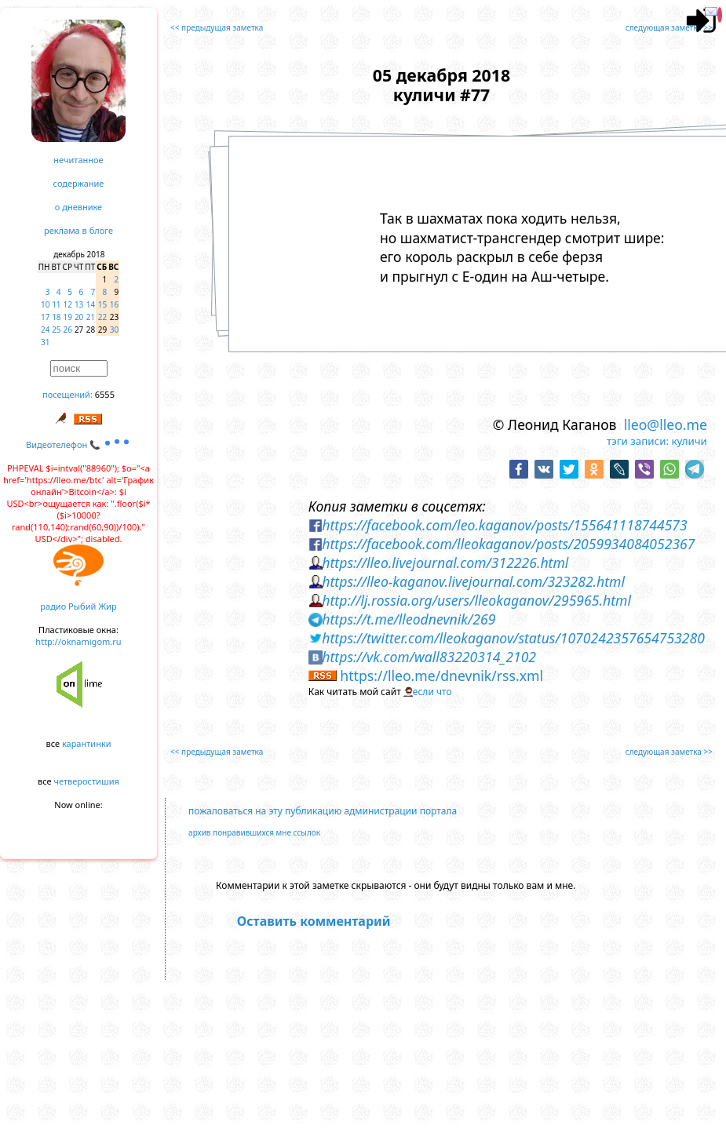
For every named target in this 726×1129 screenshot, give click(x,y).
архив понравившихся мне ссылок (254, 832)
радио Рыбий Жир (78, 606)
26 (68, 329)
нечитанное (78, 160)
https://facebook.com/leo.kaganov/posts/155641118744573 (504, 524)
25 (56, 329)
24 (45, 329)
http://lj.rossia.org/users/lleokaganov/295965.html (476, 600)
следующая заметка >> (669, 27)
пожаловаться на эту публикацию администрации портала (322, 811)
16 (114, 304)
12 (68, 304)
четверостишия (86, 781)
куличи (688, 441)
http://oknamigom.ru (78, 641)
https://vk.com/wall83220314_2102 (429, 656)
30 (114, 329)
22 (102, 316)
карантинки (86, 743)
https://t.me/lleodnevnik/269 (408, 619)
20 (79, 316)
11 (56, 304)
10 (45, 304)
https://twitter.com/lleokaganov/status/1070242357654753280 (513, 637)
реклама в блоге (78, 230)
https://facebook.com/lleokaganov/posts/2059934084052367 (508, 543)
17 (45, 316)
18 (56, 316)
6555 (105, 394)
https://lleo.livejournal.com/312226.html (445, 562)
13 (79, 304)
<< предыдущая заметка (216, 27)
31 (45, 342)
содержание (78, 183)
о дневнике (78, 207)
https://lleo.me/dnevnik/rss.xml (441, 675)
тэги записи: (638, 441)
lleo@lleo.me (665, 424)
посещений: (67, 394)
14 (90, 304)
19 (68, 316)
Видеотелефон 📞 (78, 444)
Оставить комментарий (314, 921)
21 (90, 316)
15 (102, 304)
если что (432, 691)
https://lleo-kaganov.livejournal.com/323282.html (473, 581)
